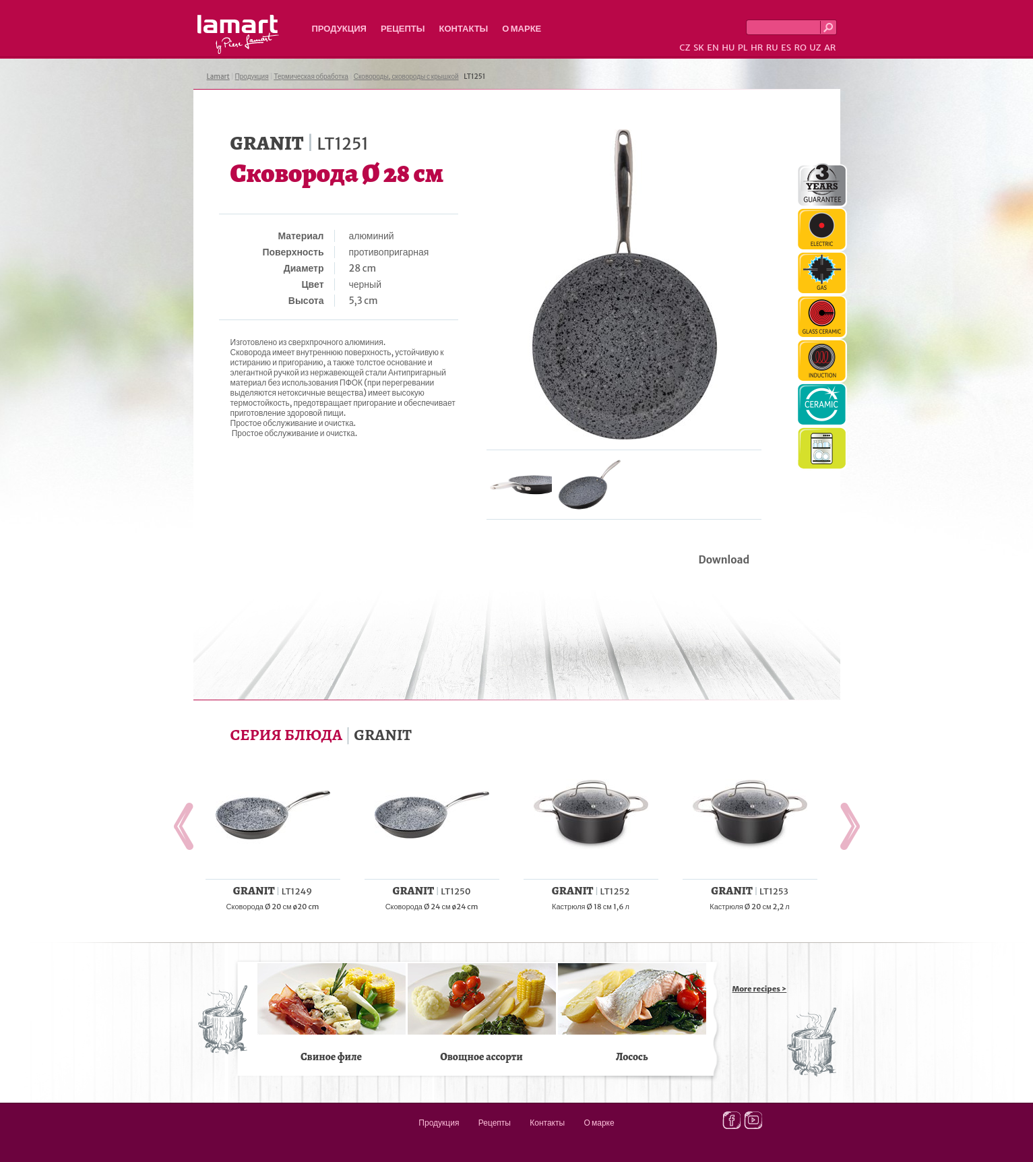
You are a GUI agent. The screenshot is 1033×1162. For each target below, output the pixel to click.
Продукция (339, 28)
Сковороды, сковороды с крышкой (406, 76)
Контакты (463, 28)
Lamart (238, 34)
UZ (815, 47)
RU (772, 47)
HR (757, 47)
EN (713, 47)
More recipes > (759, 988)
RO (800, 47)
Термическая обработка (311, 76)
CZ (684, 47)
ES (786, 47)
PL (743, 47)
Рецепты (403, 28)
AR (830, 47)
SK (698, 47)
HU (728, 47)
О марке (521, 28)
